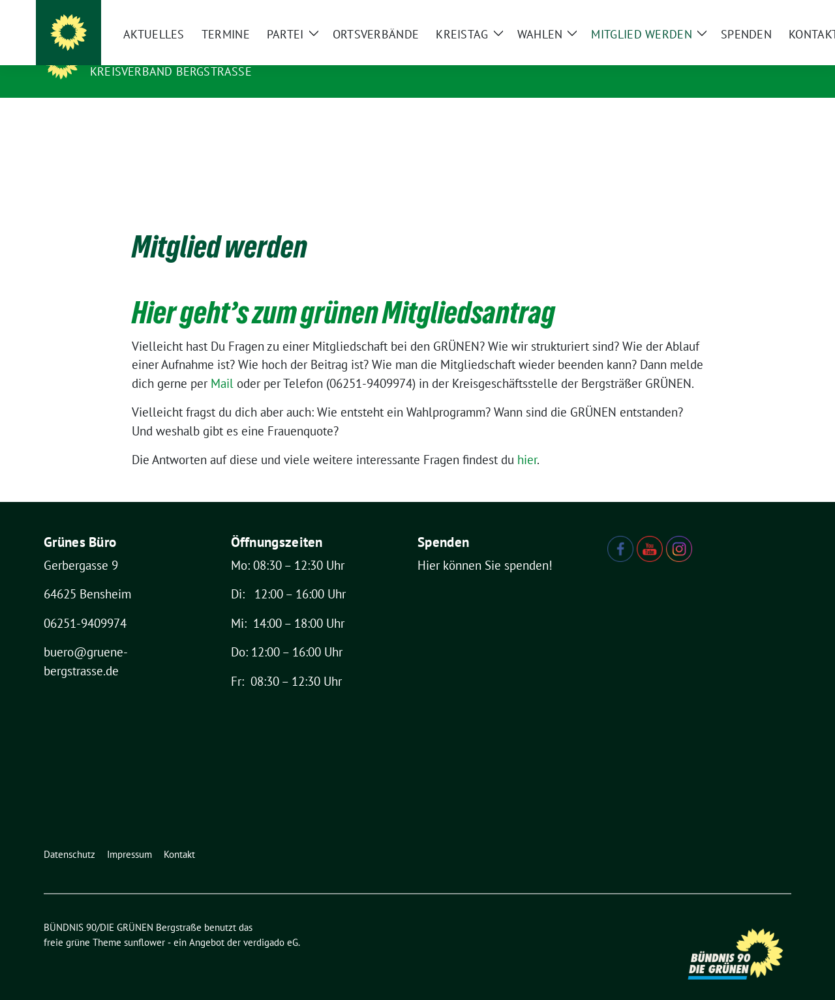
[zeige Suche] (768, 12)
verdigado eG (270, 922)
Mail (224, 363)
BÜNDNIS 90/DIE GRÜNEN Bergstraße (218, 53)
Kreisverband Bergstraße (171, 71)
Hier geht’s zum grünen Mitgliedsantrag (343, 292)
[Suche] (749, 12)
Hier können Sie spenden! (485, 545)
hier (527, 439)
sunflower (144, 922)
